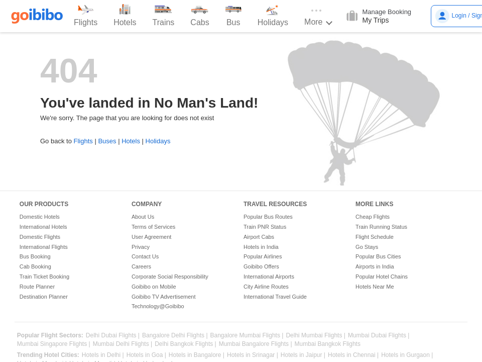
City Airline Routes (266, 287)
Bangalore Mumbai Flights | (247, 335)
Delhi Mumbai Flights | (315, 335)
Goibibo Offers (261, 266)
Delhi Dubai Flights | (113, 335)
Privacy (141, 247)
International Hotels (43, 227)
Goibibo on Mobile (154, 287)
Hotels (131, 141)
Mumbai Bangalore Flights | (255, 344)
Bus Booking (35, 256)
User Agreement (151, 237)
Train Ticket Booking (44, 277)
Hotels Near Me (374, 287)
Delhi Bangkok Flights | (185, 344)
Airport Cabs (259, 237)
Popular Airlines (263, 256)
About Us (143, 217)
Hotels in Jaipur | (303, 355)
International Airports (269, 277)
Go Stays (366, 247)
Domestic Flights (40, 237)
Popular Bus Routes (268, 217)
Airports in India (374, 266)
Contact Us (145, 256)
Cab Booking (35, 266)
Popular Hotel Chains (381, 277)
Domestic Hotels (40, 217)
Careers (141, 266)
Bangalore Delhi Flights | (175, 335)
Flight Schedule (374, 237)
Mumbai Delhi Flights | (123, 344)
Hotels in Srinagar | (252, 355)
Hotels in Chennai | (353, 355)
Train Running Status (381, 227)
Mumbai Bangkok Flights (327, 344)
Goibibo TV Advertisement (164, 297)
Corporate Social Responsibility (170, 277)
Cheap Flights (372, 217)
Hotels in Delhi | (103, 355)
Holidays (158, 141)
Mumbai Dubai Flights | (379, 335)
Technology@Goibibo (158, 306)
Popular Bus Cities (378, 256)
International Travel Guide (275, 297)
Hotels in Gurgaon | (407, 355)
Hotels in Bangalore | (196, 355)
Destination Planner (44, 297)
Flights (82, 141)
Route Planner (37, 287)
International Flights (44, 247)
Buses (107, 141)
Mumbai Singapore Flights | (53, 344)
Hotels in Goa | (146, 355)
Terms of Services (153, 227)
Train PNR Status (265, 227)
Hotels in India (261, 247)
